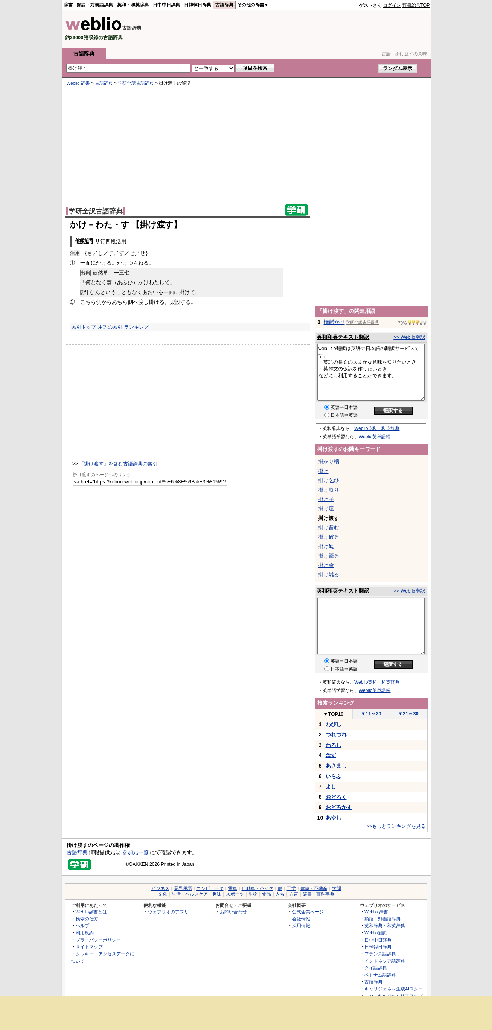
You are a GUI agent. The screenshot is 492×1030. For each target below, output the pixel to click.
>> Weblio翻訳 (409, 337)
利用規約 (85, 932)
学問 (336, 888)
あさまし (336, 766)
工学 (291, 888)
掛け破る (328, 537)
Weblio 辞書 (78, 83)
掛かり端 (328, 462)
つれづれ (336, 734)
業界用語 (183, 888)
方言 (293, 894)
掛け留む (328, 527)
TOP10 (333, 714)
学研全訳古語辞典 (136, 83)
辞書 (68, 5)
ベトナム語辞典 (380, 974)
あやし (333, 818)
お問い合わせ (233, 911)
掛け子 (326, 499)
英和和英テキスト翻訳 (343, 337)
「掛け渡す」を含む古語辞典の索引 (118, 463)
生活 (176, 894)
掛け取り (328, 490)
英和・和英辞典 (133, 5)
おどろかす (339, 807)
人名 (280, 894)
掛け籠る (328, 556)
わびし (333, 724)
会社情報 (301, 918)
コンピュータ (210, 888)
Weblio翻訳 (375, 932)
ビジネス (160, 888)
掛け (323, 471)
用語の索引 (110, 327)
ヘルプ (82, 925)
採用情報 (301, 925)
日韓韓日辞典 (197, 5)
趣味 (216, 894)
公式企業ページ (308, 911)
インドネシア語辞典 (384, 960)
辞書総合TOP (416, 5)
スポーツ (235, 894)
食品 (266, 894)
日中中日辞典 (166, 5)
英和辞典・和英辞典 (384, 925)
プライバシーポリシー (98, 939)
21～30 (408, 713)
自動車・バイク (257, 888)
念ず (331, 755)
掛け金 (326, 565)
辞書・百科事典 (318, 894)
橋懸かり (334, 322)
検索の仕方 (87, 918)
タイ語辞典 (375, 967)
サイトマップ (89, 946)
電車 (232, 888)
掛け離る (328, 574)
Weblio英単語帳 (374, 436)
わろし (333, 745)
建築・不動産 (313, 888)
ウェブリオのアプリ (168, 911)
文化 (162, 894)
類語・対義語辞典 (95, 5)
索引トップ (84, 327)
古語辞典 (224, 5)
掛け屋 (326, 509)
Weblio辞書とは (91, 911)
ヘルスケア (196, 894)
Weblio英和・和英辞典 (376, 428)
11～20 (371, 713)
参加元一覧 (135, 852)
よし (331, 786)
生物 (252, 894)
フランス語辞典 (380, 953)
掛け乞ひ (328, 480)
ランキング (136, 327)
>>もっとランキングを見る (396, 826)
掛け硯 (326, 546)
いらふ (333, 776)
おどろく (336, 797)
